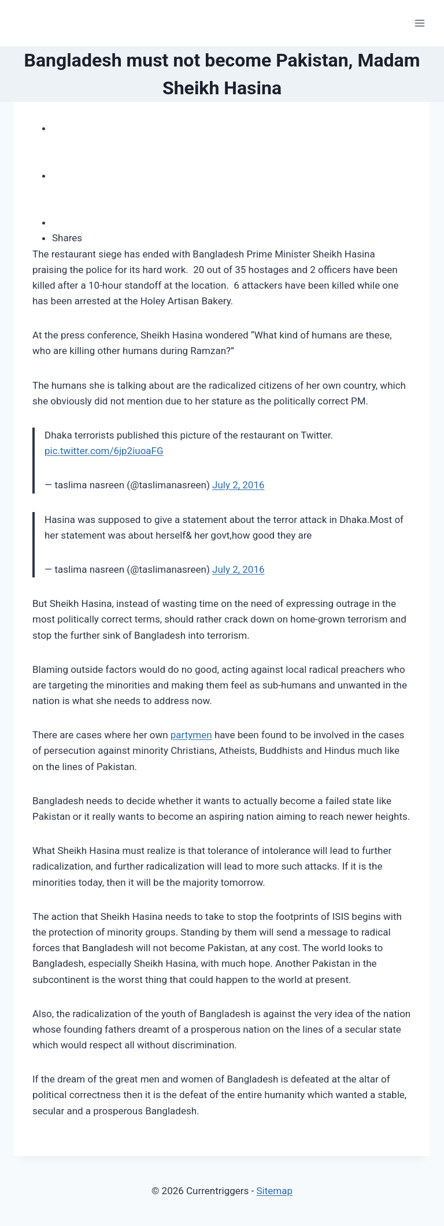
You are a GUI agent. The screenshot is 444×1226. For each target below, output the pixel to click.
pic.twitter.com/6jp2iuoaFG (104, 450)
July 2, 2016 (238, 485)
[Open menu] (419, 23)
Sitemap (274, 1190)
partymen (191, 735)
